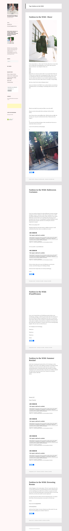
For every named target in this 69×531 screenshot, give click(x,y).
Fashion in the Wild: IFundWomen (37, 293)
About (8, 22)
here (30, 68)
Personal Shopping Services (12, 26)
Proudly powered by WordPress (34, 528)
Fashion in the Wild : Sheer (40, 17)
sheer (53, 179)
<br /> (43, 237)
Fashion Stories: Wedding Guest (12, 75)
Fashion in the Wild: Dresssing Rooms (42, 483)
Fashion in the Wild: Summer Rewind (41, 359)
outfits (43, 179)
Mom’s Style (9, 80)
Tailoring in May (10, 82)
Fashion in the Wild (38, 179)
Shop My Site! (9, 24)
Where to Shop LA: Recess (11, 74)
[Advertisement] (14, 106)
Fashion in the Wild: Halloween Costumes (42, 191)
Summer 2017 (32, 397)
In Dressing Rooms (32, 506)
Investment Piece (12, 16)
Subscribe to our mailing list (12, 87)
